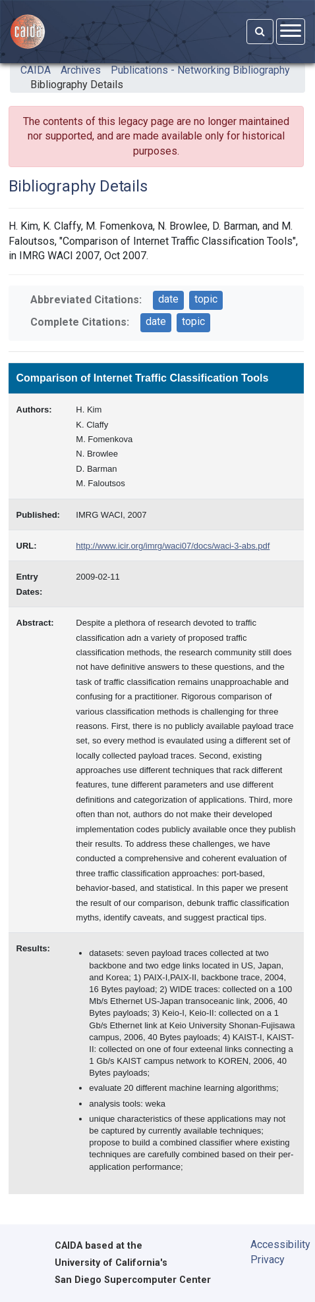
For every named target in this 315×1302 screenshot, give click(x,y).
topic (205, 299)
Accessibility (273, 1244)
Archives (81, 70)
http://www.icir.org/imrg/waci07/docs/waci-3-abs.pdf (173, 546)
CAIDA (35, 70)
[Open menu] (290, 31)
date (168, 299)
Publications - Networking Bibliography (200, 70)
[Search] (259, 31)
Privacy (267, 1259)
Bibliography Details (76, 84)
